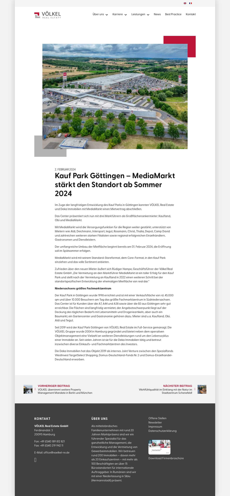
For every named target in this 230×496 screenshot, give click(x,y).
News (157, 14)
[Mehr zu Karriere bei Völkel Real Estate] (125, 14)
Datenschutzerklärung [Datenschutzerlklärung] (162, 431)
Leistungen (138, 14)
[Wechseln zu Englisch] (185, 3)
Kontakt (191, 14)
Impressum (155, 427)
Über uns (98, 14)
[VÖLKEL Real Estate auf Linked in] (35, 460)
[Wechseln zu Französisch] (190, 3)
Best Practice (173, 14)
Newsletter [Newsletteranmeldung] (155, 422)
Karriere (118, 14)
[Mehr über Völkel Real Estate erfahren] (106, 14)
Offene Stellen (157, 418)
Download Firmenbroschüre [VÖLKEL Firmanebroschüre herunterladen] (166, 458)
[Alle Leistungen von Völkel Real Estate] (148, 14)
